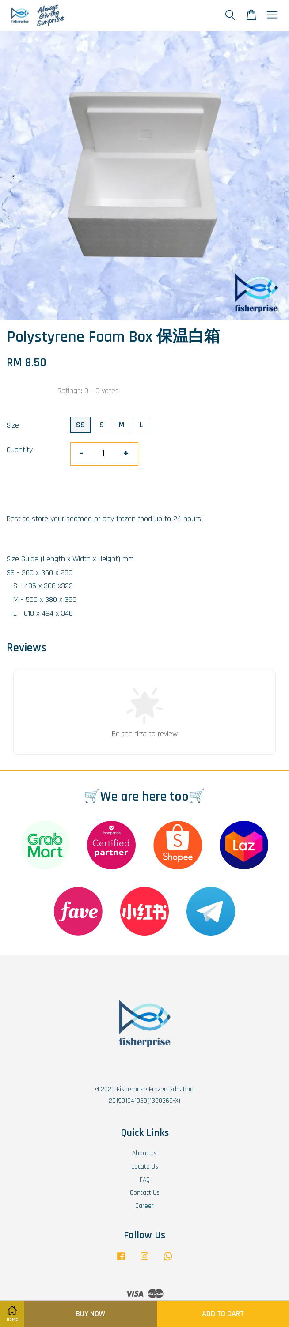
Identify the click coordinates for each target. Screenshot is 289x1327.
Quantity (20, 450)
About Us (144, 1153)
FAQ (145, 1180)
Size (13, 425)
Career (144, 1206)
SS (80, 425)
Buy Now (90, 1313)
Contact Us (145, 1192)
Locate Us (144, 1166)
